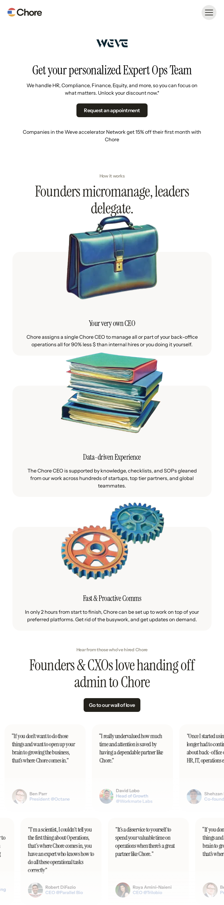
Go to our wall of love (112, 705)
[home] (24, 12)
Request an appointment (112, 110)
